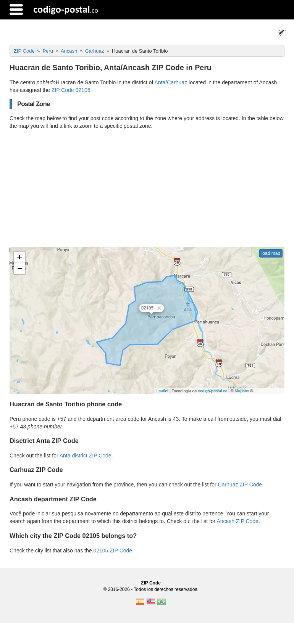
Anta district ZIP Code (85, 455)
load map (271, 253)
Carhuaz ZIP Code (240, 484)
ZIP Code (151, 583)
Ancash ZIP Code (237, 521)
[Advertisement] (147, 188)
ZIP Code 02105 (71, 90)
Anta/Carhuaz (171, 82)
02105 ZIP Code (112, 550)
